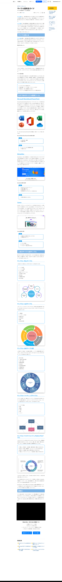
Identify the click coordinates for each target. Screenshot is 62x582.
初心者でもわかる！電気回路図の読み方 (52, 29)
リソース (25, 1)
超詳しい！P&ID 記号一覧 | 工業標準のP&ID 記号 (52, 17)
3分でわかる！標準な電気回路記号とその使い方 (52, 12)
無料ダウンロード (39, 1)
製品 (14, 1)
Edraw (23, 12)
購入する (45, 1)
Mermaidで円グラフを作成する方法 (25, 547)
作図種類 (19, 1)
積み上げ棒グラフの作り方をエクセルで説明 (24, 550)
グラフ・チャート (21, 6)
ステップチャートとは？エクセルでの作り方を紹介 (38, 550)
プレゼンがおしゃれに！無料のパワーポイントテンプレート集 (52, 23)
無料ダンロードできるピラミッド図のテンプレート (38, 544)
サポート (31, 1)
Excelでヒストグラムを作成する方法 (25, 544)
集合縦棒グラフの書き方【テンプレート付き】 (38, 547)
